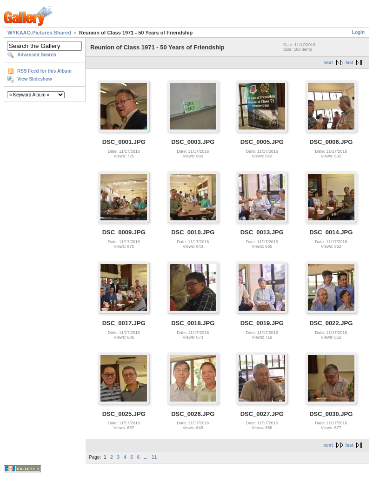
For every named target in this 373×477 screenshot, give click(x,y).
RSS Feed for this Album (44, 71)
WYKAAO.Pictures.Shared (39, 32)
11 (154, 457)
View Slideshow (34, 79)
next (328, 62)
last (349, 62)
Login (358, 32)
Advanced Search (36, 54)
